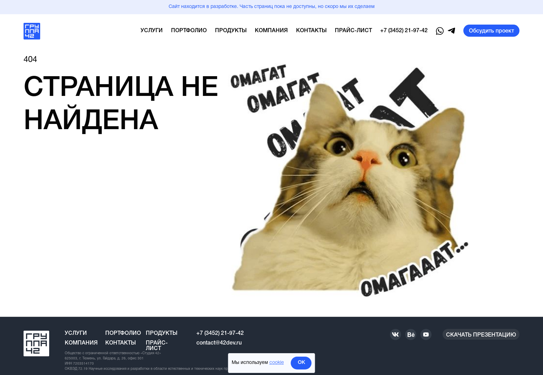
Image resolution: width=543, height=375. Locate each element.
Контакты (311, 30)
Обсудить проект (491, 31)
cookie (276, 362)
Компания (271, 30)
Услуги (152, 30)
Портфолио (189, 30)
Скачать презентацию (481, 335)
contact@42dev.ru (219, 343)
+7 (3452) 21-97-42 (404, 30)
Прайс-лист (353, 30)
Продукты (231, 30)
